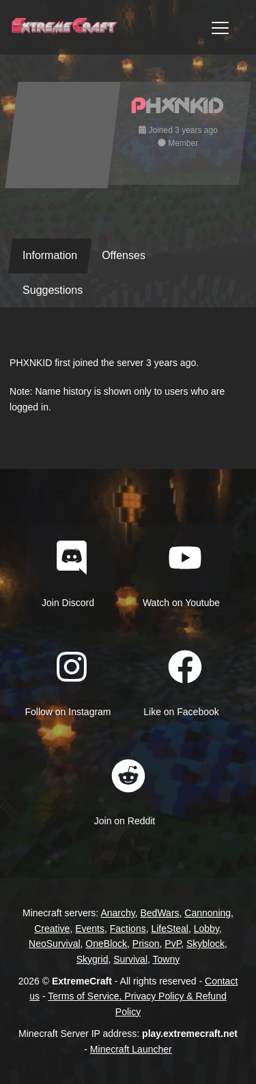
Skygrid (92, 959)
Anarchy (117, 912)
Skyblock (205, 943)
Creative (52, 928)
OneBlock (106, 943)
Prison (146, 943)
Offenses (123, 255)
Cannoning (207, 912)
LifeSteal (169, 928)
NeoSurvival (54, 943)
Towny (166, 959)
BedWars (160, 912)
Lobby (206, 928)
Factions (128, 928)
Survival (130, 959)
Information (50, 255)
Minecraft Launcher (131, 1049)
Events (89, 928)
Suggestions (53, 290)
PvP (173, 943)
